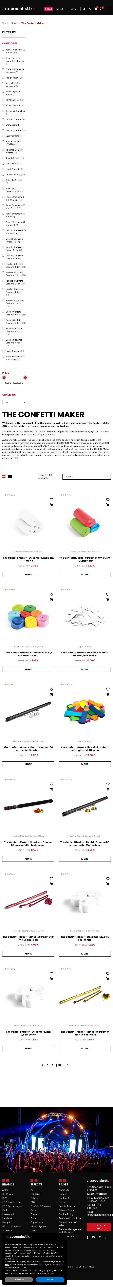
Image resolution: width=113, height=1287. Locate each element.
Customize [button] (19, 1280)
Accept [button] (50, 1280)
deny (7, 1265)
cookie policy (24, 1256)
